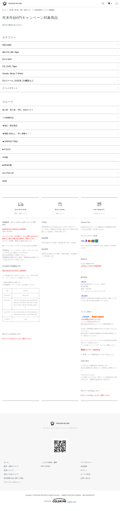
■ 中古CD (7, 152)
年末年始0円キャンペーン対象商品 (47, 10)
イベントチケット (10, 88)
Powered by (60, 505)
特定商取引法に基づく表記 (12, 483)
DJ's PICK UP (8, 177)
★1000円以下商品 (11, 144)
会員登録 (82, 471)
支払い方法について (9, 479)
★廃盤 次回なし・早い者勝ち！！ (18, 135)
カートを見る (84, 479)
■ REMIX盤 (7, 169)
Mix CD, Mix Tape (10, 52)
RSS (42, 471)
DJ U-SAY (7, 59)
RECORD (7, 45)
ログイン (82, 475)
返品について (7, 475)
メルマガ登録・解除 (48, 467)
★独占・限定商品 (10, 127)
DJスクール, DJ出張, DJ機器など (18, 80)
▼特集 (5, 161)
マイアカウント (85, 467)
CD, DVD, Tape (9, 66)
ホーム (4, 10)
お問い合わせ (84, 483)
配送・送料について (9, 471)
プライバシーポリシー (10, 487)
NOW (5, 186)
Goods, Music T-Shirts (12, 73)
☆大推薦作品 (8, 119)
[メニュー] (116, 3)
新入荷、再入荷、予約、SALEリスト (21, 10)
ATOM (47, 471)
